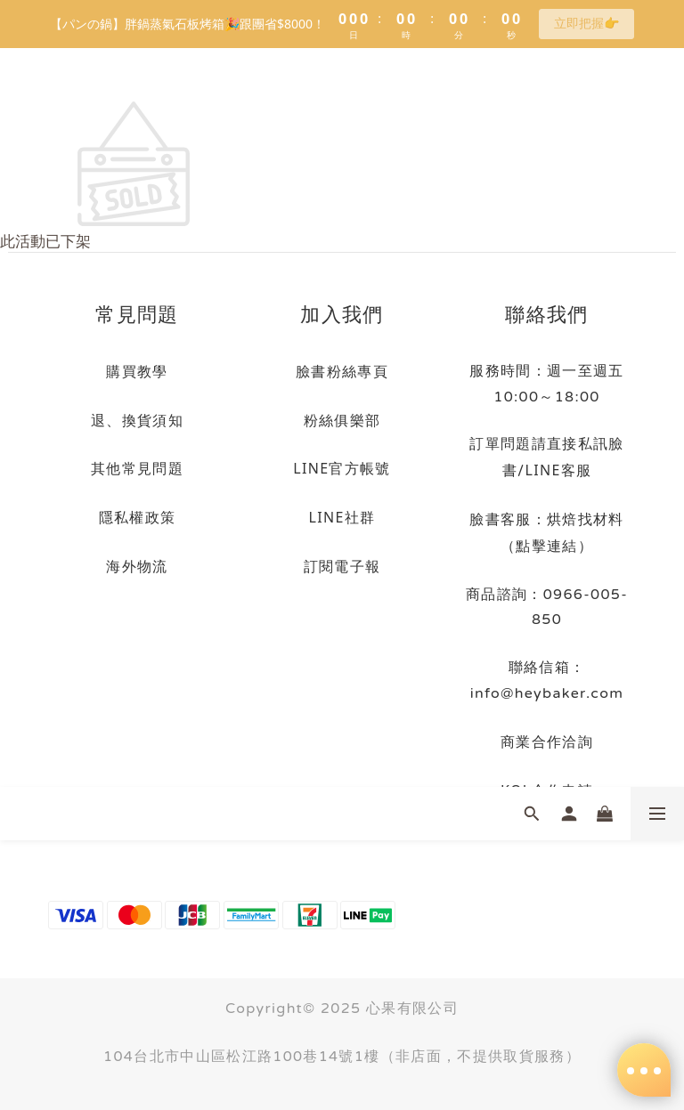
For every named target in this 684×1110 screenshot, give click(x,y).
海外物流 (136, 566)
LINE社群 (342, 517)
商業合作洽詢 (547, 741)
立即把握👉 (586, 22)
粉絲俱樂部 (342, 420)
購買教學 (136, 371)
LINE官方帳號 (342, 468)
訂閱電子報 (342, 566)
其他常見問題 (137, 468)
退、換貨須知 (137, 420)
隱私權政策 (137, 517)
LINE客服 (558, 470)
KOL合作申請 (547, 790)
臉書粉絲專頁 (342, 371)
